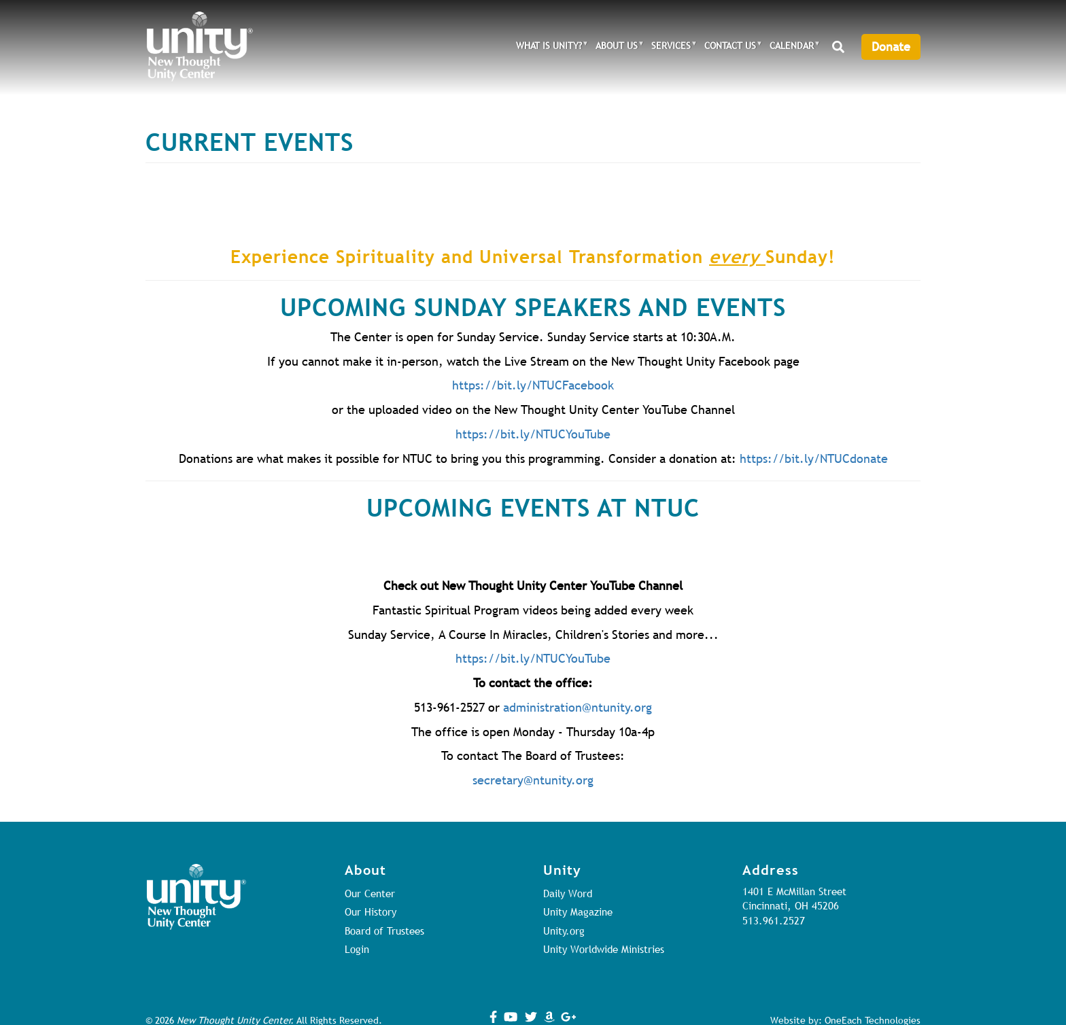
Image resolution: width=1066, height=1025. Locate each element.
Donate (891, 46)
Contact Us (730, 47)
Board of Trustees (384, 930)
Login (357, 949)
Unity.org (564, 930)
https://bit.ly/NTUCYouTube (533, 434)
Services (671, 47)
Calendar (792, 47)
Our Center (370, 893)
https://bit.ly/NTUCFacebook (533, 385)
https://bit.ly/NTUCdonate (814, 458)
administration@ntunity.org (577, 707)
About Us (616, 47)
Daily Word (567, 893)
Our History (370, 911)
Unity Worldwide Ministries (603, 949)
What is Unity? (549, 47)
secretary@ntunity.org (533, 780)
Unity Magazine (578, 911)
